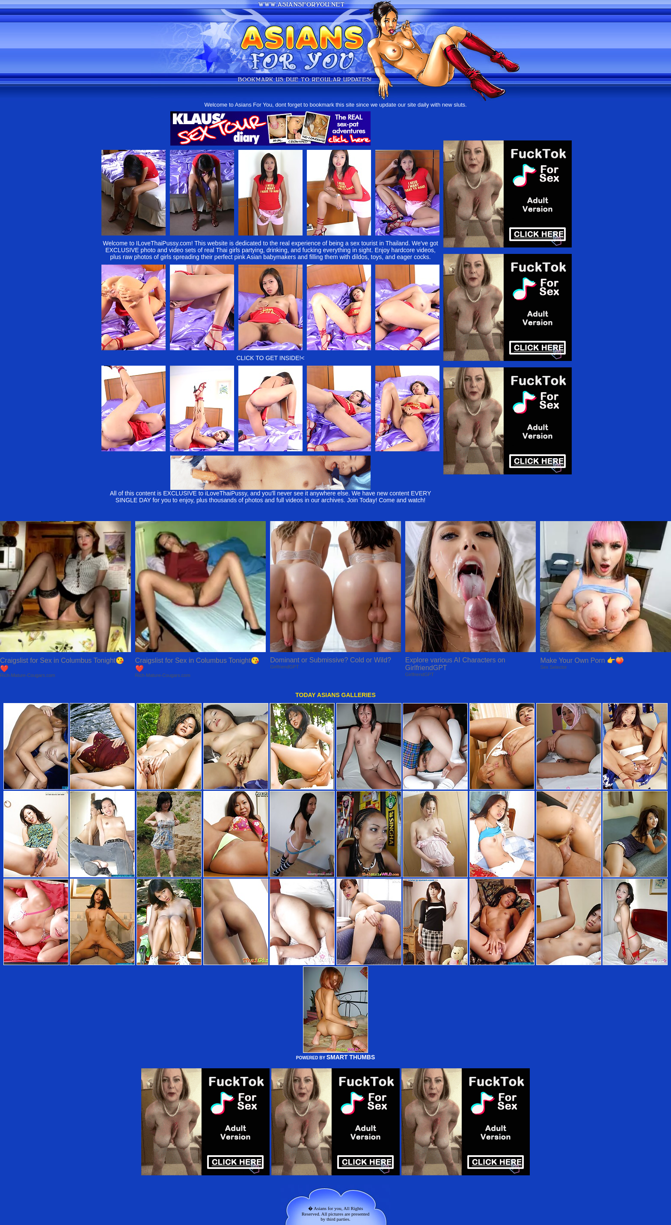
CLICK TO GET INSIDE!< (270, 358)
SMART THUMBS (351, 1057)
